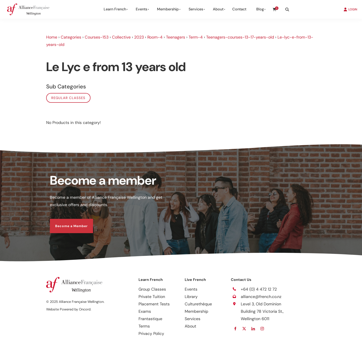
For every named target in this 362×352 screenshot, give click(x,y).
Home (51, 37)
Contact (239, 9)
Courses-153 (97, 37)
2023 (139, 37)
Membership (168, 9)
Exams (145, 311)
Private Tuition (152, 296)
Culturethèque (198, 304)
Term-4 (196, 37)
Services (196, 9)
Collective (121, 37)
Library (191, 296)
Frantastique (150, 318)
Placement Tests (154, 304)
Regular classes (68, 98)
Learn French (115, 9)
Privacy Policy (151, 333)
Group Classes (152, 289)
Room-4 (155, 37)
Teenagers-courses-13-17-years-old (240, 37)
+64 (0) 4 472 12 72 (259, 289)
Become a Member (66, 222)
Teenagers (175, 37)
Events (141, 9)
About (218, 9)
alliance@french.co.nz (261, 296)
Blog (260, 9)
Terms (144, 326)
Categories (71, 37)
